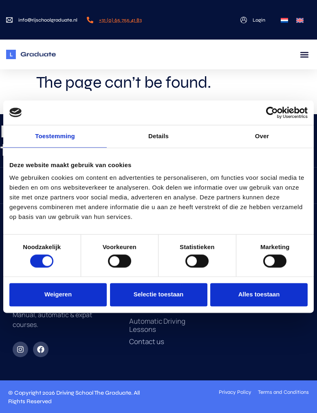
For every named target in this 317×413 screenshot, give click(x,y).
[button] (304, 54)
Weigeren (58, 294)
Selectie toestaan (159, 294)
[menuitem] (284, 19)
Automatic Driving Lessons (157, 325)
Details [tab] (158, 136)
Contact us (146, 342)
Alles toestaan (259, 294)
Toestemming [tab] (55, 136)
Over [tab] (262, 136)
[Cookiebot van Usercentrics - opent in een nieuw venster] (272, 112)
